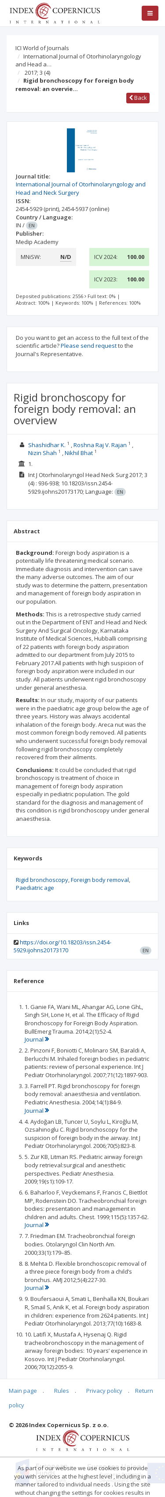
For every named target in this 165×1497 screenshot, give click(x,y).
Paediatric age (35, 888)
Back (138, 98)
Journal (37, 1039)
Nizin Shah (42, 453)
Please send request (89, 346)
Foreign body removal (100, 880)
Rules (61, 1391)
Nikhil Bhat (79, 453)
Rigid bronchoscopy (42, 880)
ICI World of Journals (42, 48)
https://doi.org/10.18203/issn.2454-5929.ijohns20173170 (62, 946)
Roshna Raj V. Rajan (100, 445)
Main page (23, 1391)
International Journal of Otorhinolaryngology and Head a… (78, 60)
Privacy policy (104, 1391)
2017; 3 (37, 72)
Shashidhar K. (47, 445)
